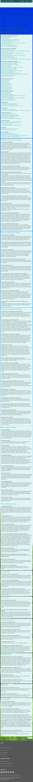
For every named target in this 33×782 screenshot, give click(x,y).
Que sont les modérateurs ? (6, 93)
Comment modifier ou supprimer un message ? (9, 63)
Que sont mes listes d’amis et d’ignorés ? (8, 109)
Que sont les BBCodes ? (5, 79)
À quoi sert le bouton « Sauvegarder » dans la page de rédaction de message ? (14, 74)
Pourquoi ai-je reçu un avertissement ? (7, 71)
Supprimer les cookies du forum (7, 763)
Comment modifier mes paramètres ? (7, 49)
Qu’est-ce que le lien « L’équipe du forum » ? (8, 100)
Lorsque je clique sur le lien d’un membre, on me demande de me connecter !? (15, 59)
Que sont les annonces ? (5, 85)
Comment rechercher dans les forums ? (8, 113)
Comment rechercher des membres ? (7, 117)
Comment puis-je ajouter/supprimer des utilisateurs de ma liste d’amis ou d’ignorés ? (15, 110)
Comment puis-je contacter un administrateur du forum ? (10, 136)
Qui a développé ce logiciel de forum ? (7, 133)
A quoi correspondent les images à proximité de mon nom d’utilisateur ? (13, 55)
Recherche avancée (5, 761)
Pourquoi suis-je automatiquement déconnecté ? (9, 45)
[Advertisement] (16, 17)
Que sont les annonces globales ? (7, 84)
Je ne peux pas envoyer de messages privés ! (9, 103)
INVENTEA (13, 778)
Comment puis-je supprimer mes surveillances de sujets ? (11, 125)
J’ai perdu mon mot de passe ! (6, 44)
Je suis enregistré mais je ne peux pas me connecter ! (10, 40)
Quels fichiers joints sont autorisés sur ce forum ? (9, 128)
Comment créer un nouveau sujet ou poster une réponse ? (11, 62)
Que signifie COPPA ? (5, 38)
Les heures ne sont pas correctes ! (7, 52)
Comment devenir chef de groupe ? (7, 96)
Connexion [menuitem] (27, 1)
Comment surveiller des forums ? (7, 124)
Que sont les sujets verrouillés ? (6, 88)
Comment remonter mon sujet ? (6, 76)
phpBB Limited (28, 702)
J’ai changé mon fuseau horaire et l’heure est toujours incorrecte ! (12, 53)
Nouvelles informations (6, 747)
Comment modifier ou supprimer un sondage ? (9, 68)
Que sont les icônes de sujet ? (6, 89)
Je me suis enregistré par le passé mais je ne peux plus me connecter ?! (13, 42)
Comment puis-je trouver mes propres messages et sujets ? (11, 118)
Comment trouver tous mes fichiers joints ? (8, 129)
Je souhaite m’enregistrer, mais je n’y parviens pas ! (10, 39)
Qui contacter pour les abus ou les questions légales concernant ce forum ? (14, 135)
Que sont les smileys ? (5, 82)
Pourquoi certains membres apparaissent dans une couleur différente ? (13, 97)
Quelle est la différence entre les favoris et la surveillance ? (11, 121)
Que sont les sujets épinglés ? (6, 86)
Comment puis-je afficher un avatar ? (7, 56)
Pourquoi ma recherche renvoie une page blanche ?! (10, 116)
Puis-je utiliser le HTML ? (5, 81)
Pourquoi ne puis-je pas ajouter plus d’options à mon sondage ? (12, 67)
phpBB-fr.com (6, 779)
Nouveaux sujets (5, 752)
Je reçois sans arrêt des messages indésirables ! (9, 104)
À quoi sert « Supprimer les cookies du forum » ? (9, 46)
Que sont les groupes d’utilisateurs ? (7, 94)
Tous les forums (4, 750)
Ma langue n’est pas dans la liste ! (7, 54)
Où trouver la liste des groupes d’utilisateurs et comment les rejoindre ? (13, 95)
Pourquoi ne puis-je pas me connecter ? (8, 41)
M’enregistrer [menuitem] (22, 1)
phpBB (6, 271)
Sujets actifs (4, 754)
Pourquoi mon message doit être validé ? (8, 75)
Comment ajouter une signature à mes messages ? (10, 64)
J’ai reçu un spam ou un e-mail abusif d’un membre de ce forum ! (12, 105)
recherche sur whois (4, 718)
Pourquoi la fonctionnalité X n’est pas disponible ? (9, 134)
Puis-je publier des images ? (6, 83)
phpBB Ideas (24, 711)
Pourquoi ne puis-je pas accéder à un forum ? (9, 69)
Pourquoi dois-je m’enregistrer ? (6, 37)
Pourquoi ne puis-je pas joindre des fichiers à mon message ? (11, 70)
